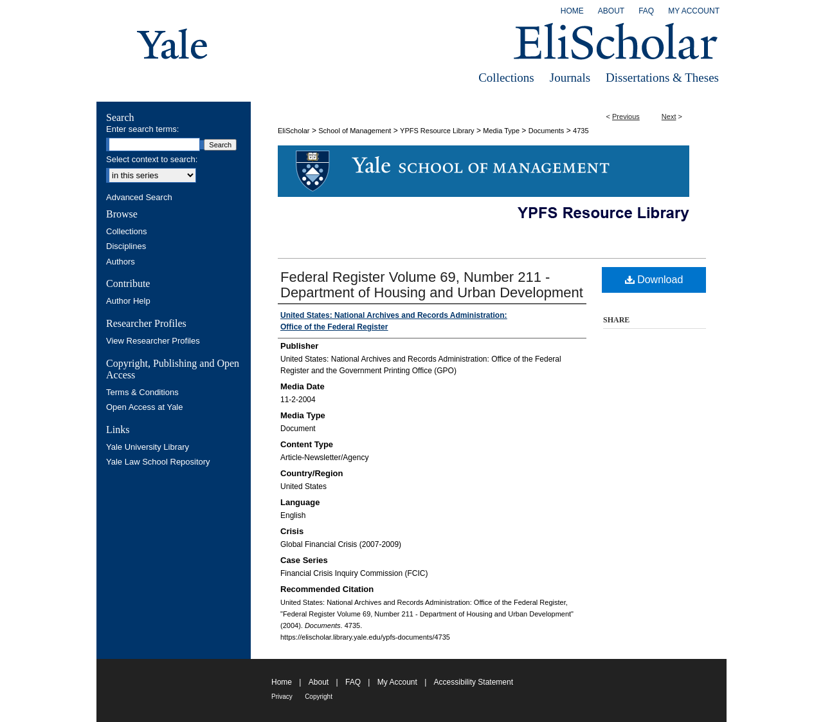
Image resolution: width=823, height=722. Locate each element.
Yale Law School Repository (158, 462)
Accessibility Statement (473, 682)
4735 (580, 130)
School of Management (354, 130)
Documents (547, 130)
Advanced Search (139, 197)
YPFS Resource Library (437, 130)
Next (669, 116)
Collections (506, 77)
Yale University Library (147, 447)
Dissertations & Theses (662, 77)
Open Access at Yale (144, 407)
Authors (120, 261)
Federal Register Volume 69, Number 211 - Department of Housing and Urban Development (431, 285)
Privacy (282, 696)
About (319, 682)
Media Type (501, 130)
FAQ (353, 682)
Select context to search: (151, 159)
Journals (570, 77)
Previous (626, 116)
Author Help (128, 301)
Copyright (318, 696)
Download (654, 279)
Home (281, 682)
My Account (397, 682)
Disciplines (126, 246)
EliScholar (294, 130)
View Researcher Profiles (153, 341)
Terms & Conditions (142, 392)
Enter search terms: (142, 129)
